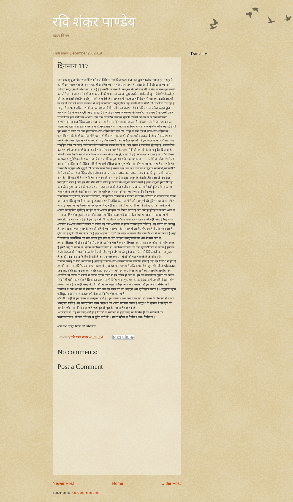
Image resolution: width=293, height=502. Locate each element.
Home (117, 483)
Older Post (171, 483)
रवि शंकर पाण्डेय (94, 22)
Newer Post (63, 483)
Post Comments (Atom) (86, 492)
